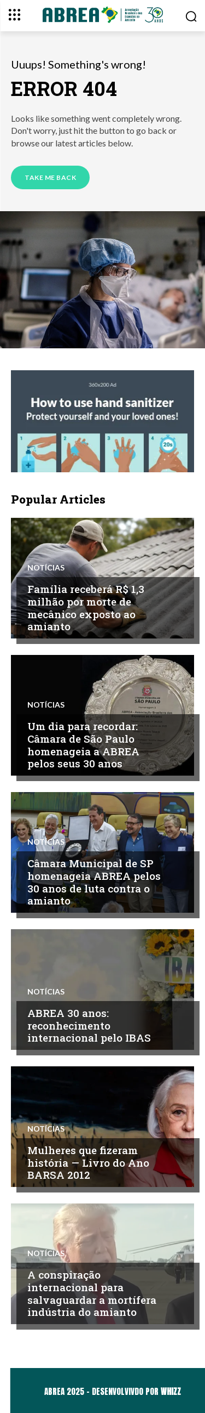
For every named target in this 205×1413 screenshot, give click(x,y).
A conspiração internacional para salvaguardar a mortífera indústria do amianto (91, 1293)
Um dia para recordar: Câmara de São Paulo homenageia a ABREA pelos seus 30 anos (83, 744)
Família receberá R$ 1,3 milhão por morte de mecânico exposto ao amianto (85, 607)
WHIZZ (171, 1391)
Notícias (46, 568)
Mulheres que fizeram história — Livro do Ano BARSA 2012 (88, 1162)
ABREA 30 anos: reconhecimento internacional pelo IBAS (89, 1025)
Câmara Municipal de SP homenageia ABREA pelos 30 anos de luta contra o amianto (94, 881)
